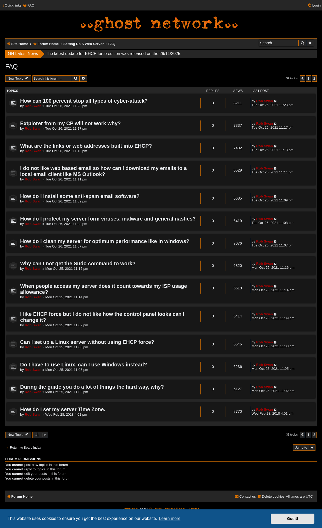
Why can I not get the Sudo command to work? (78, 263)
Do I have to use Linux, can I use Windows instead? (83, 364)
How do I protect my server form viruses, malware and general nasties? (108, 219)
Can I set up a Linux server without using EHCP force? (87, 342)
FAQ (11, 66)
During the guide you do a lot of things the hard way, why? (92, 387)
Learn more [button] (169, 518)
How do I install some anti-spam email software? (80, 196)
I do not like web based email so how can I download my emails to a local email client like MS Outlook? (103, 171)
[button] (302, 78)
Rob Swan (33, 106)
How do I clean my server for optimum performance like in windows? (104, 241)
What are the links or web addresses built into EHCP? (86, 146)
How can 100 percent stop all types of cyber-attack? (84, 101)
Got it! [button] (292, 518)
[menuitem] (28, 5)
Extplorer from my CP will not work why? (70, 123)
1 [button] (308, 78)
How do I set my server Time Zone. (62, 409)
